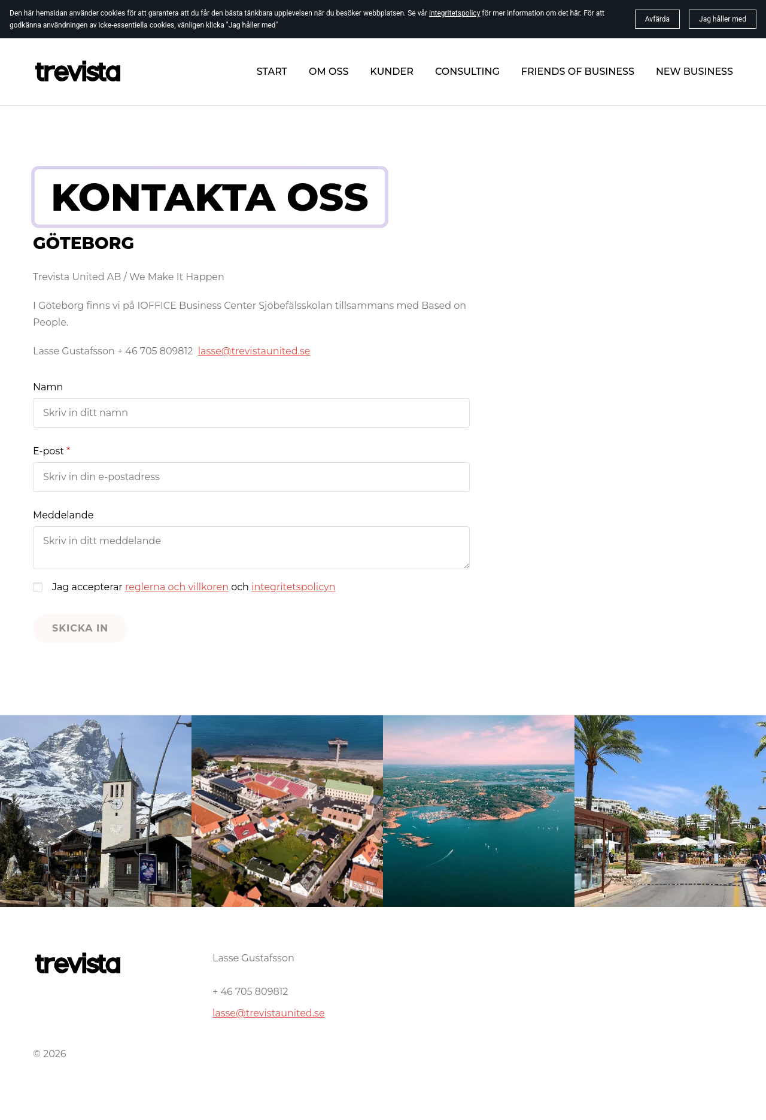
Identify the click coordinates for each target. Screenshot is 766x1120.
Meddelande (63, 515)
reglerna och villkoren (177, 587)
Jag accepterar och (194, 587)
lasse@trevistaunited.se (268, 1013)
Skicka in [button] (80, 628)
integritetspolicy (454, 13)
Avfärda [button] (657, 19)
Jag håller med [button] (722, 19)
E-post (48, 451)
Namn (48, 387)
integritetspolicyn (293, 587)
